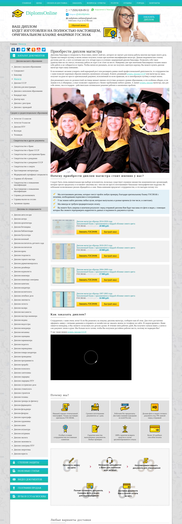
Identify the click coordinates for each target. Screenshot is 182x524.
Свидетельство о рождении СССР (28, 162)
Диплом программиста (23, 360)
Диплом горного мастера (24, 259)
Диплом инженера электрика (26, 280)
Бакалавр (18, 75)
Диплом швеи (20, 425)
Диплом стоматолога (23, 389)
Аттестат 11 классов (22, 119)
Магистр (17, 79)
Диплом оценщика (22, 336)
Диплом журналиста (22, 271)
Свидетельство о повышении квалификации (26, 184)
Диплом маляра (20, 308)
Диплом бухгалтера (22, 235)
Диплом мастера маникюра (25, 316)
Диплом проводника (22, 356)
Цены (39, 3)
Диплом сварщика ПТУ (24, 381)
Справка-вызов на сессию (25, 199)
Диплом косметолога (23, 292)
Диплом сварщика (21, 377)
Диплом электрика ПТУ (24, 446)
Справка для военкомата (24, 195)
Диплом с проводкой (23, 107)
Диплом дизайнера (22, 267)
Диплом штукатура (22, 429)
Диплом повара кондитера (25, 352)
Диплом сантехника (22, 373)
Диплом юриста (21, 454)
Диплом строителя (22, 393)
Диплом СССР (20, 83)
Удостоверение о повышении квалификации (26, 190)
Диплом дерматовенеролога (26, 263)
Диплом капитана (21, 284)
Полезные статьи (26, 471)
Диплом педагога (21, 344)
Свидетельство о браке (23, 146)
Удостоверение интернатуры (26, 170)
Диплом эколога (21, 437)
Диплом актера (20, 219)
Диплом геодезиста (22, 255)
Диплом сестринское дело (25, 385)
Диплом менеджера (22, 328)
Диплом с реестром (22, 103)
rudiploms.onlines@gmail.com (83, 18)
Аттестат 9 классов (22, 123)
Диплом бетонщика (22, 227)
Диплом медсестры (22, 324)
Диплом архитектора (23, 223)
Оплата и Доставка (57, 3)
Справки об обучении (23, 179)
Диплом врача (20, 251)
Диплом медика (20, 320)
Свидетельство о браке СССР (26, 150)
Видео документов (27, 479)
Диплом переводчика (23, 348)
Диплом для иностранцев (25, 87)
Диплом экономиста (22, 441)
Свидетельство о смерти (24, 166)
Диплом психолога (22, 369)
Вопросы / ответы (96, 3)
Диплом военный (21, 239)
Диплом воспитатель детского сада (29, 243)
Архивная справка (22, 203)
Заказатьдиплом (148, 18)
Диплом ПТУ (19, 127)
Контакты (154, 3)
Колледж (17, 131)
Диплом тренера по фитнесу (26, 401)
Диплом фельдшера (22, 409)
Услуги (114, 3)
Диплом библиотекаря (23, 231)
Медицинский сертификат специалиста (31, 174)
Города (140, 3)
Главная (26, 3)
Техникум (18, 135)
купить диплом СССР (136, 74)
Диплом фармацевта (22, 405)
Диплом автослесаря (23, 215)
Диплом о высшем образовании (27, 67)
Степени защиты (26, 462)
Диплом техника (21, 397)
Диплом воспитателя (23, 247)
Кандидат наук (20, 95)
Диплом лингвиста (22, 300)
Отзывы (127, 3)
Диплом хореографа (22, 417)
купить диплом (146, 83)
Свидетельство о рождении (25, 158)
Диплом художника (22, 421)
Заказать (77, 3)
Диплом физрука (21, 413)
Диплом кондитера (22, 288)
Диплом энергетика (22, 450)
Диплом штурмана (22, 433)
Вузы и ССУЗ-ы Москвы (29, 496)
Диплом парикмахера (23, 340)
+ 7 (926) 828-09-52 (79, 10)
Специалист (19, 71)
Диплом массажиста (22, 312)
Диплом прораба (21, 365)
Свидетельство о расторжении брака (29, 154)
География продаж (27, 488)
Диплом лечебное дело (23, 296)
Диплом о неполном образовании (28, 91)
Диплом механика (21, 332)
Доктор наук (19, 99)
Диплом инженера (22, 275)
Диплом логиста (21, 304)
